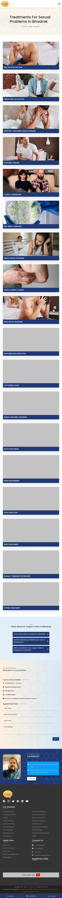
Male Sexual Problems (38, 819)
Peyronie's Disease (8, 822)
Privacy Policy (6, 846)
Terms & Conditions (8, 849)
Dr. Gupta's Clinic (32, 888)
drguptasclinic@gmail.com (12, 687)
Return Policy (6, 852)
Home (25, 27)
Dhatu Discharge (8, 831)
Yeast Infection (7, 837)
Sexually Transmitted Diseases (41, 834)
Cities (30, 27)
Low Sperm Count (37, 825)
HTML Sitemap (37, 890)
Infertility (5, 819)
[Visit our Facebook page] (4, 802)
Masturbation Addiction (38, 822)
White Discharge (36, 831)
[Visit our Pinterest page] (18, 802)
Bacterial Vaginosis (8, 828)
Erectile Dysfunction (8, 812)
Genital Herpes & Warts (38, 815)
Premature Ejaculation (9, 815)
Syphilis (34, 837)
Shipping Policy (7, 859)
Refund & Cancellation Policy (11, 855)
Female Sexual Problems (39, 812)
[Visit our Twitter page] (13, 802)
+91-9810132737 (9, 691)
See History (31, 779)
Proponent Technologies (25, 890)
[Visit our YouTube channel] (27, 802)
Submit (55, 739)
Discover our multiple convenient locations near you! (20, 699)
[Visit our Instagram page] (9, 802)
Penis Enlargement (8, 834)
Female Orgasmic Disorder (40, 828)
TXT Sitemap (35, 893)
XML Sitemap (45, 890)
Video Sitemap (27, 893)
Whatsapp (38, 853)
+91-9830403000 (9, 695)
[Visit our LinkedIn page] (22, 802)
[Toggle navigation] (59, 3)
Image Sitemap (54, 890)
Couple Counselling (8, 825)
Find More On (31, 876)
